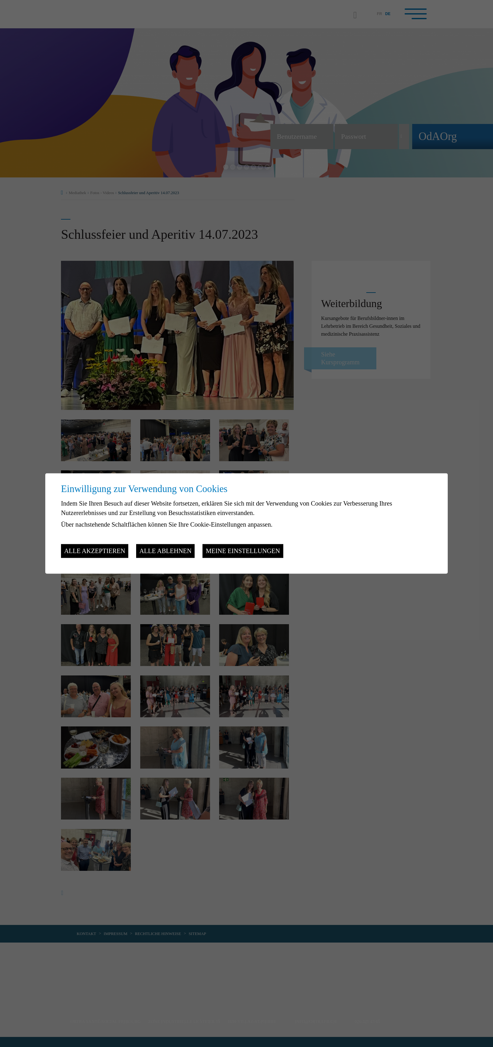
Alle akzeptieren (94, 550)
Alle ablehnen (165, 550)
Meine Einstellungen (243, 550)
